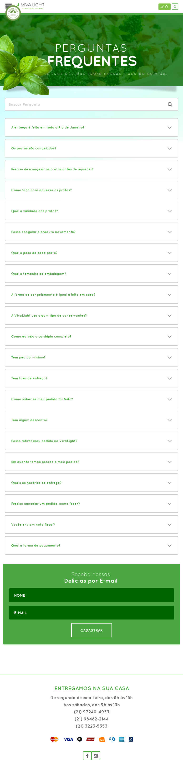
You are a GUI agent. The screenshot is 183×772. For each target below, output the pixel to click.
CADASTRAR (91, 630)
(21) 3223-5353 (91, 726)
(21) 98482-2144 (92, 718)
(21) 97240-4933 (91, 711)
